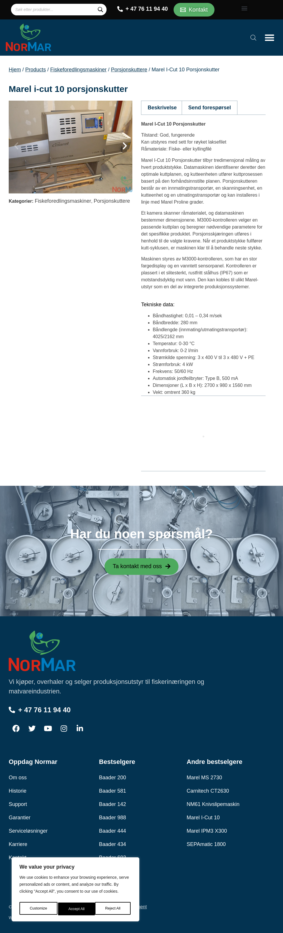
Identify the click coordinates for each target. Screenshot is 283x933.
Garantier (19, 817)
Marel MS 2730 (204, 777)
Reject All (76, 909)
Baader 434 (112, 843)
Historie (17, 790)
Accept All (113, 909)
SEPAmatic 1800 (206, 843)
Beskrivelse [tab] (162, 107)
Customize (38, 909)
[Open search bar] (253, 36)
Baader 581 (112, 790)
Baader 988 (112, 817)
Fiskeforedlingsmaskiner (78, 68)
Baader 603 (112, 857)
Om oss (18, 777)
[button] (244, 7)
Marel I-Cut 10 (203, 817)
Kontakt (17, 857)
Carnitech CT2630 (208, 790)
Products (35, 68)
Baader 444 (112, 830)
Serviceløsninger (28, 830)
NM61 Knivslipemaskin (213, 803)
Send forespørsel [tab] (209, 107)
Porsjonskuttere (129, 68)
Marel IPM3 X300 (207, 830)
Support (18, 803)
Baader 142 (112, 803)
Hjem (15, 68)
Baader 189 (112, 870)
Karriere (18, 843)
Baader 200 (112, 777)
